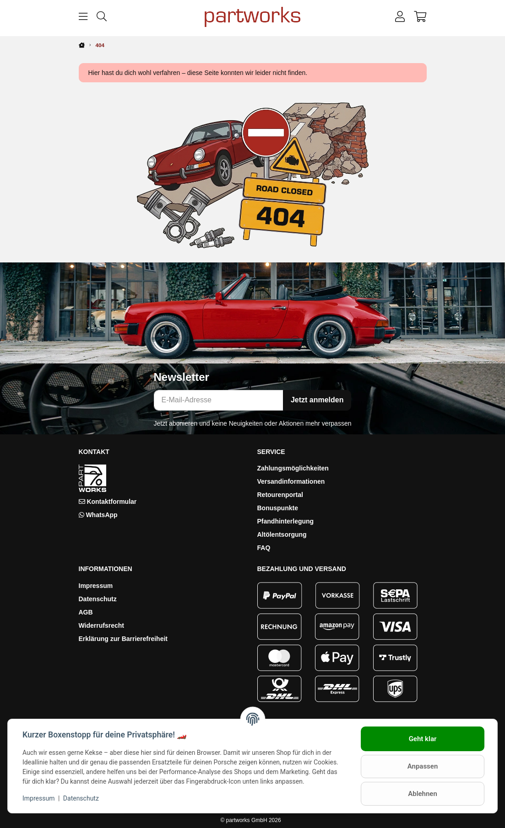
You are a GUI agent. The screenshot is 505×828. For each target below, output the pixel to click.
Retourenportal (280, 494)
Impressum (96, 585)
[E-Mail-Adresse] (218, 400)
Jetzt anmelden (317, 400)
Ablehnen (422, 794)
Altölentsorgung (282, 534)
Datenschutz (98, 599)
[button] (400, 17)
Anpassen (422, 766)
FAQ (264, 547)
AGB (86, 612)
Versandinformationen (291, 481)
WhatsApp (101, 514)
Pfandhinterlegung (285, 521)
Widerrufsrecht (101, 625)
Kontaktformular (111, 501)
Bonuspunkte (277, 508)
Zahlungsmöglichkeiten (293, 468)
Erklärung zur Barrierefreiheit (123, 638)
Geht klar (423, 739)
